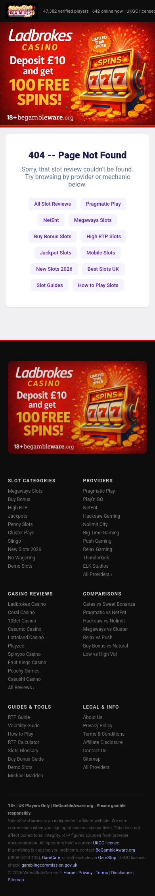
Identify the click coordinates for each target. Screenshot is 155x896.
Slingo (14, 541)
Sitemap (92, 759)
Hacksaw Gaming (102, 516)
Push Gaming (97, 541)
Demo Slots (20, 566)
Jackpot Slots (55, 253)
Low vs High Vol (100, 654)
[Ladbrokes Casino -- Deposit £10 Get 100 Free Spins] (77, 73)
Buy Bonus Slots (53, 236)
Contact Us (95, 750)
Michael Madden (25, 775)
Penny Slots (20, 524)
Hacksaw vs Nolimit (104, 621)
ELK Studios (96, 566)
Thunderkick (96, 558)
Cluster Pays (21, 533)
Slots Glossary (23, 750)
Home (69, 872)
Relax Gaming (98, 549)
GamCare (51, 857)
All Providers (96, 767)
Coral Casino (21, 612)
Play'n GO (93, 499)
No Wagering (21, 558)
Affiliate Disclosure (103, 742)
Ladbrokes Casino (27, 604)
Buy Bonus (19, 499)
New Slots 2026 (54, 269)
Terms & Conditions (104, 734)
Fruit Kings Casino (27, 662)
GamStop (107, 857)
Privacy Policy (98, 725)
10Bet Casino (22, 621)
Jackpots (17, 516)
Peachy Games (24, 671)
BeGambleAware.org (115, 850)
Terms (102, 872)
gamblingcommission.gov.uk (49, 865)
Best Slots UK (103, 269)
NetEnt (51, 220)
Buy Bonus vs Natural (105, 646)
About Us (93, 717)
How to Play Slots (98, 285)
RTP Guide (19, 717)
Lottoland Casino (26, 637)
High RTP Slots (103, 236)
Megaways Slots (93, 220)
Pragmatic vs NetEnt (104, 612)
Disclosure (121, 872)
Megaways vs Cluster (105, 629)
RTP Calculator (23, 742)
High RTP (17, 508)
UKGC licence (106, 843)
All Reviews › (21, 687)
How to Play (20, 734)
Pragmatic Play (103, 204)
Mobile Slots (100, 253)
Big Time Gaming (101, 533)
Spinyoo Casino (24, 654)
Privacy (85, 872)
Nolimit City (95, 524)
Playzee (16, 646)
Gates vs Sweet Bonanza (109, 604)
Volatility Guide (24, 725)
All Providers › (98, 574)
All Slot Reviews (52, 204)
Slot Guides (49, 285)
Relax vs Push (98, 637)
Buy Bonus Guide (26, 759)
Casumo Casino (24, 629)
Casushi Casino (24, 679)
